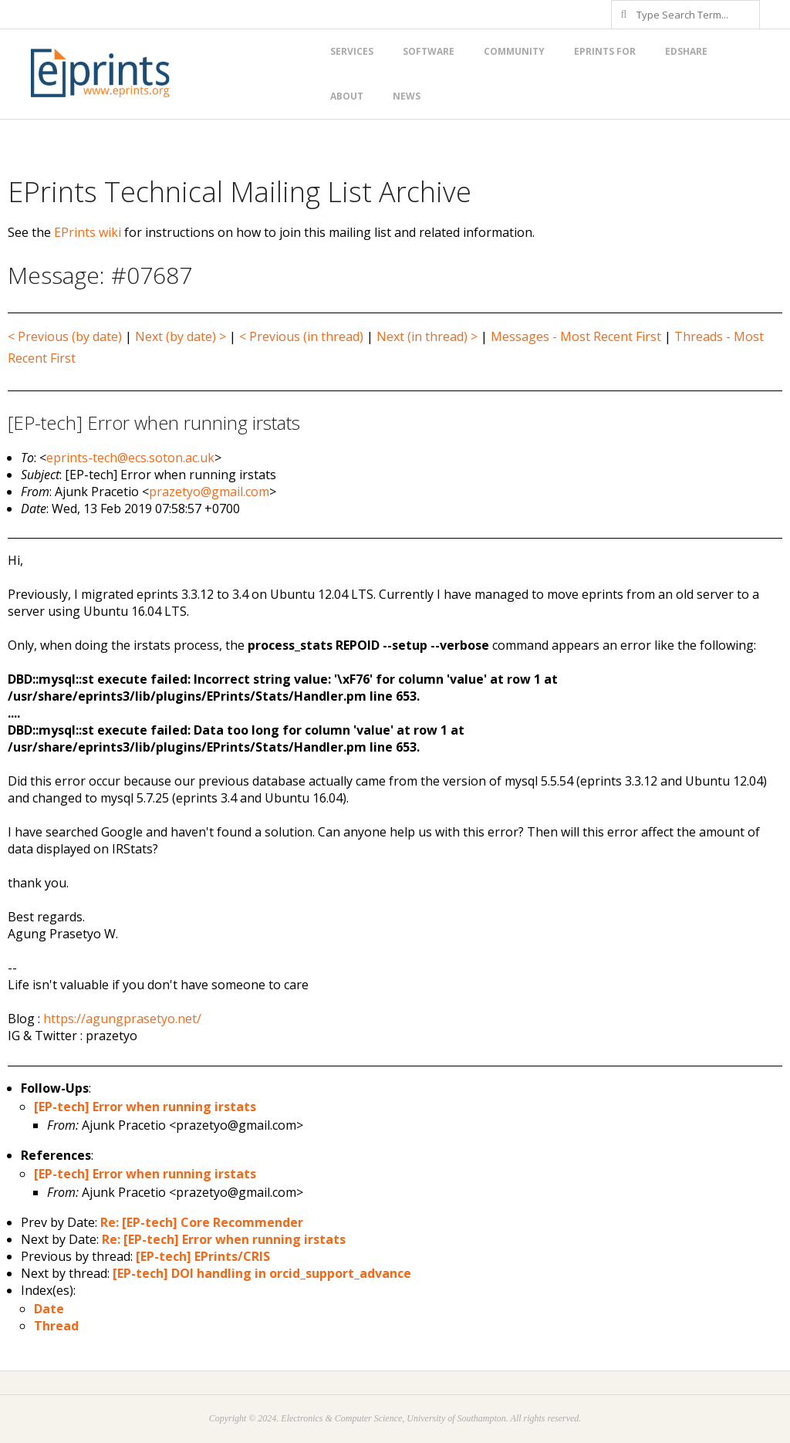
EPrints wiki (87, 232)
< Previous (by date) (65, 336)
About (346, 96)
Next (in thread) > (427, 336)
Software (428, 51)
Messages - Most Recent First (576, 336)
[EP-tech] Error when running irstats (145, 1106)
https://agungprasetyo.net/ (122, 1018)
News (406, 96)
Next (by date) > (180, 336)
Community (514, 51)
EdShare (686, 51)
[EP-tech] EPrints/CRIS (203, 1256)
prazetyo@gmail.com (209, 491)
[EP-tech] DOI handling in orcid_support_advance (262, 1273)
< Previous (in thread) (301, 336)
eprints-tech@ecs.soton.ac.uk (130, 457)
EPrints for (605, 51)
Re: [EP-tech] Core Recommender (201, 1222)
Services (351, 51)
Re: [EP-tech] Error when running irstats (224, 1239)
